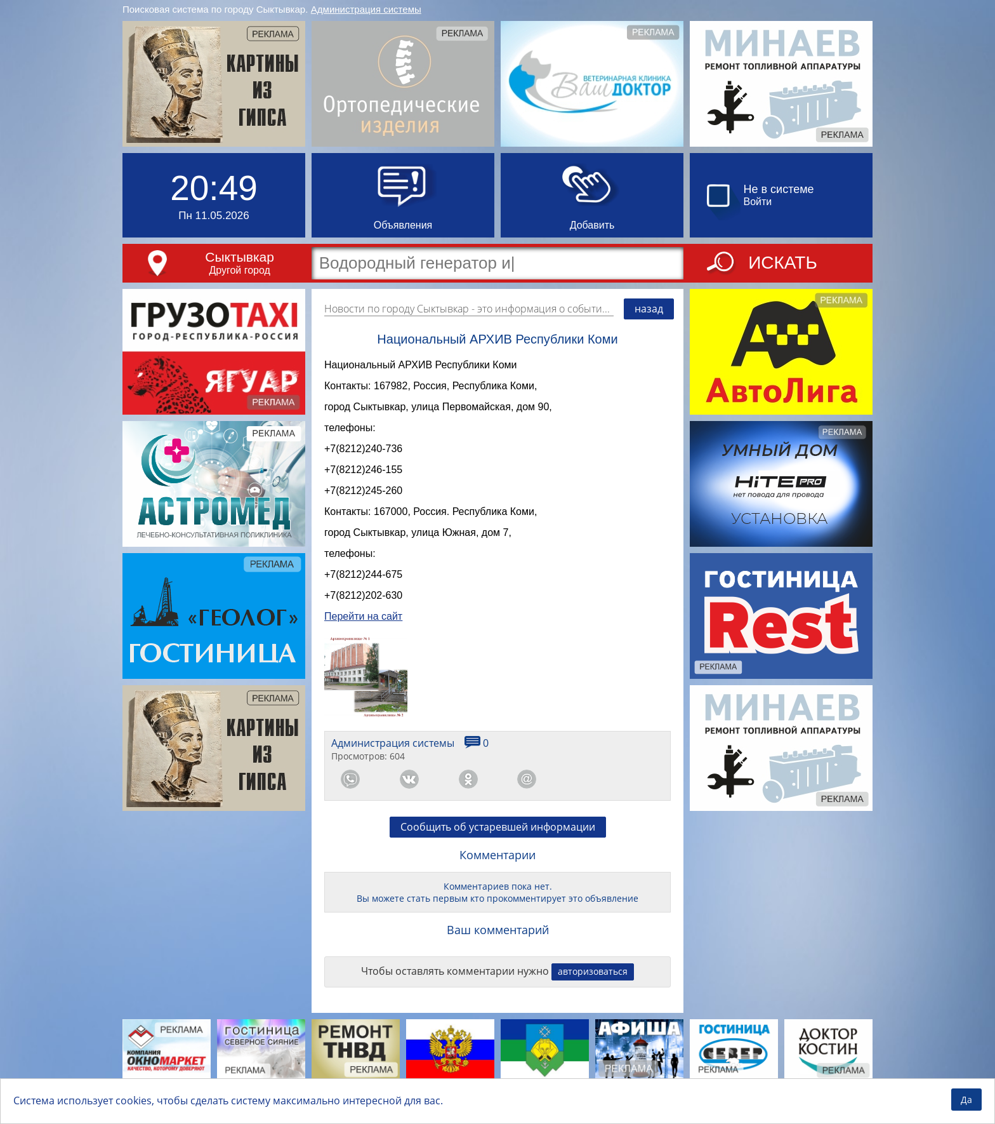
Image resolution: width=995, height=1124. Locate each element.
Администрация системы (366, 9)
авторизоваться (593, 996)
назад (649, 309)
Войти (758, 201)
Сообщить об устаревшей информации (497, 852)
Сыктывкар (239, 257)
